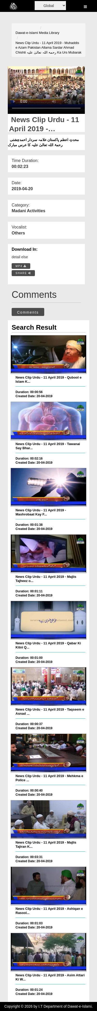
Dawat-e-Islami (27, 33)
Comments (28, 312)
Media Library (49, 33)
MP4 (21, 266)
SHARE (23, 273)
